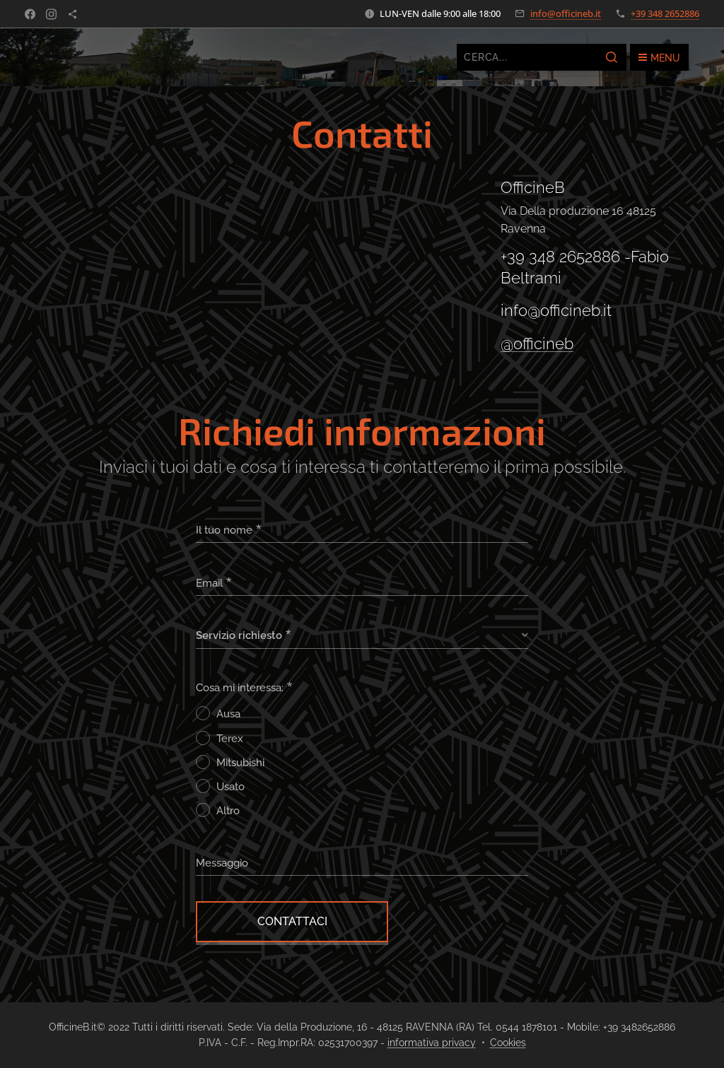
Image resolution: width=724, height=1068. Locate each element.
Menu (659, 58)
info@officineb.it (565, 13)
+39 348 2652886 (665, 13)
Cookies (508, 1042)
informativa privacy (431, 1042)
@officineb (537, 343)
